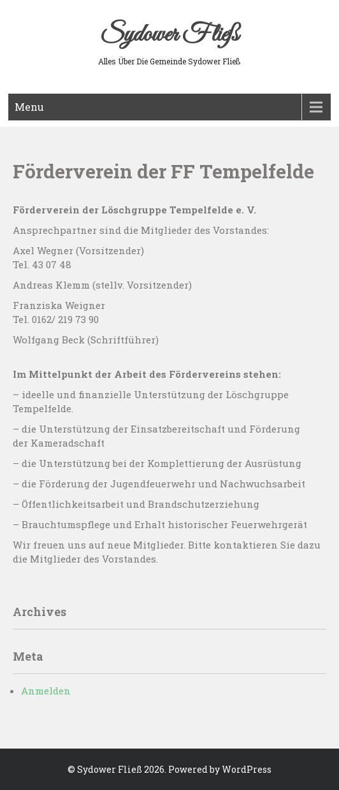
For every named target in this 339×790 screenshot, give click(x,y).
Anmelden (46, 690)
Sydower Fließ (169, 35)
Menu (29, 106)
